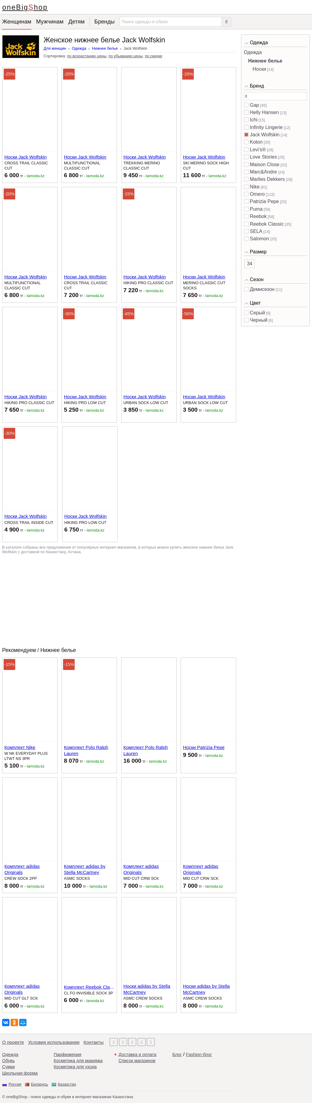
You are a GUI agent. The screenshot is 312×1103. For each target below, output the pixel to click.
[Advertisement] (119, 600)
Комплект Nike (19, 747)
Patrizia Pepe (264, 201)
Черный (259, 320)
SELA (256, 231)
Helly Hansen (264, 112)
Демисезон (262, 289)
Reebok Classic (267, 224)
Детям (76, 21)
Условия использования (54, 1042)
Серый (257, 312)
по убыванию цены (125, 56)
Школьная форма (20, 1073)
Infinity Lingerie (266, 127)
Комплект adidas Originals (22, 869)
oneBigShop (25, 7)
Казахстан (67, 1084)
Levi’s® (258, 149)
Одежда (79, 48)
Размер (258, 251)
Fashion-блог (199, 1054)
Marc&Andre (263, 171)
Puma (256, 209)
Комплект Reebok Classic (89, 987)
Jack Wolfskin (265, 134)
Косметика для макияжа (78, 1060)
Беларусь (39, 1084)
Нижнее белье (105, 48)
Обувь (8, 1060)
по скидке (153, 56)
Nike (255, 186)
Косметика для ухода (75, 1066)
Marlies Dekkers (267, 179)
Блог (177, 1054)
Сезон (257, 279)
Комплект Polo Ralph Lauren (86, 750)
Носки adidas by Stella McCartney (146, 989)
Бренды (104, 21)
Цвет (255, 303)
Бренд (257, 85)
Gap (254, 105)
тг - (24, 175)
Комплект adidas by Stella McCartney (84, 869)
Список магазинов (137, 1060)
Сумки (8, 1066)
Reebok (258, 216)
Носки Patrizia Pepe (204, 747)
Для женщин (55, 48)
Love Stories (263, 156)
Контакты (93, 1042)
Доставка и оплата (137, 1054)
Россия (15, 1084)
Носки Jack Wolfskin (25, 156)
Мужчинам (50, 21)
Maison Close (264, 164)
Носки (259, 69)
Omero (257, 194)
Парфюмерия (67, 1054)
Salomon (259, 238)
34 (249, 263)
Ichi (253, 119)
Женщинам (16, 21)
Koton (256, 142)
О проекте (13, 1042)
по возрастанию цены (86, 56)
